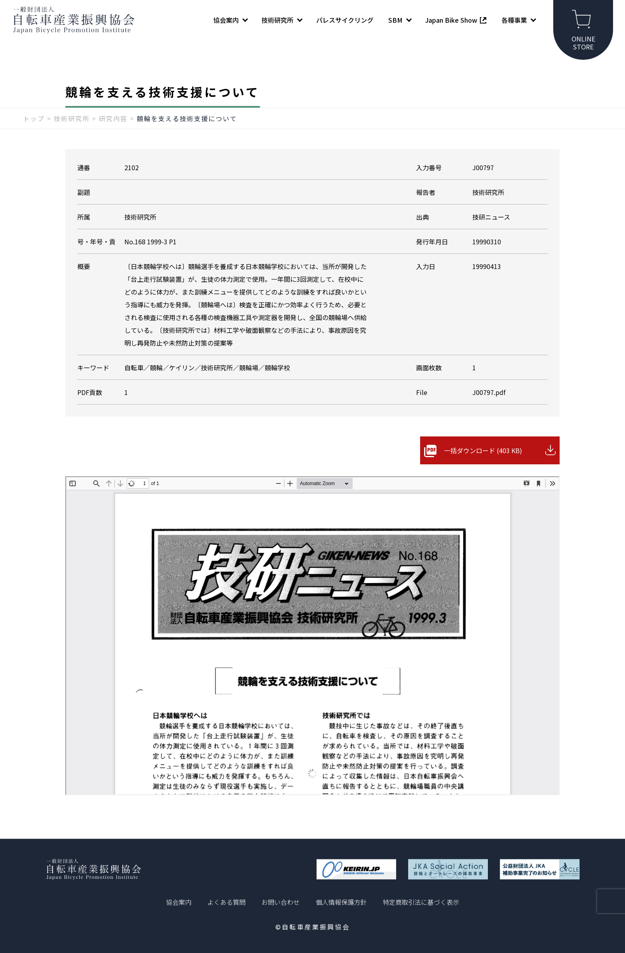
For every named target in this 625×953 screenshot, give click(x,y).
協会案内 (178, 902)
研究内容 (113, 118)
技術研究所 (72, 118)
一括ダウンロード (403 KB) (483, 450)
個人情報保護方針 (341, 902)
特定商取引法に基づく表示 (421, 902)
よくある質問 (226, 902)
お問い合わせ (280, 902)
